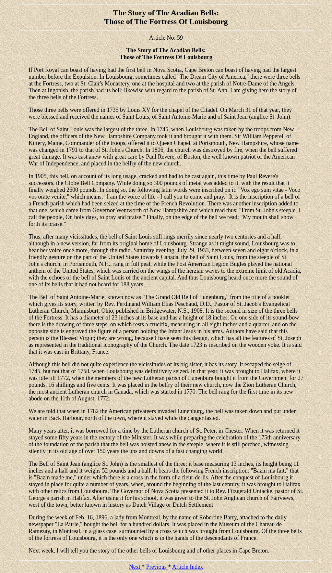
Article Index (187, 567)
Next (135, 567)
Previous (157, 567)
